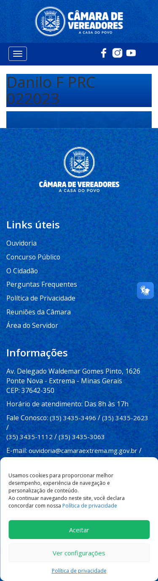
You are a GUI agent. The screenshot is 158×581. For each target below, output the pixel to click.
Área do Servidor (30, 314)
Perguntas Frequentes (39, 274)
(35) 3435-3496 (71, 403)
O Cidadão (21, 261)
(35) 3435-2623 (123, 403)
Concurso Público (31, 248)
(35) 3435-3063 (82, 412)
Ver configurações (79, 553)
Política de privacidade (89, 505)
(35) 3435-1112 (29, 412)
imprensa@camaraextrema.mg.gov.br (60, 435)
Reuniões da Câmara (36, 301)
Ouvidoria (20, 234)
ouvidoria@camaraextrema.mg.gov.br (81, 425)
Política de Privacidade (39, 287)
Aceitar (79, 530)
